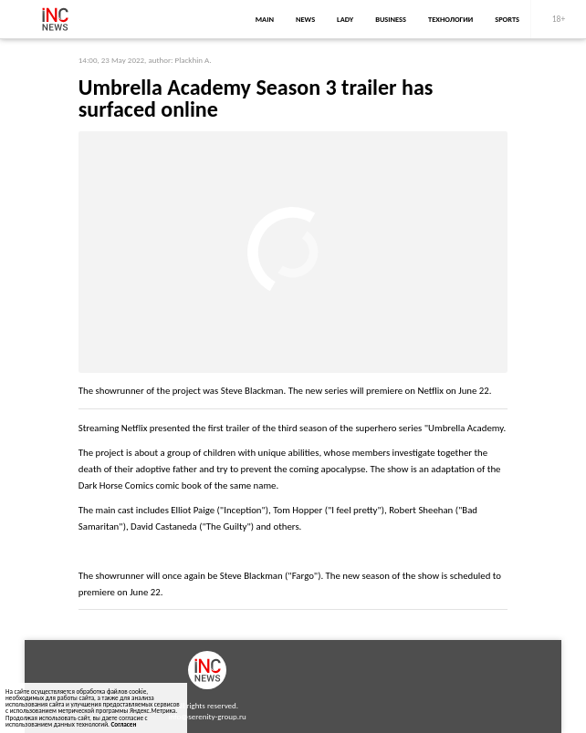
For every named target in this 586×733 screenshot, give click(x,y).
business (390, 19)
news (305, 19)
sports (507, 19)
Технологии (450, 19)
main (265, 19)
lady (345, 19)
